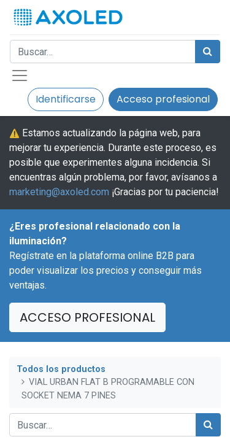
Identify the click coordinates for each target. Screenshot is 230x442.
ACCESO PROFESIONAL (87, 317)
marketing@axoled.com (59, 192)
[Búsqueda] (207, 51)
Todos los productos (61, 369)
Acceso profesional (163, 99)
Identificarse (66, 99)
